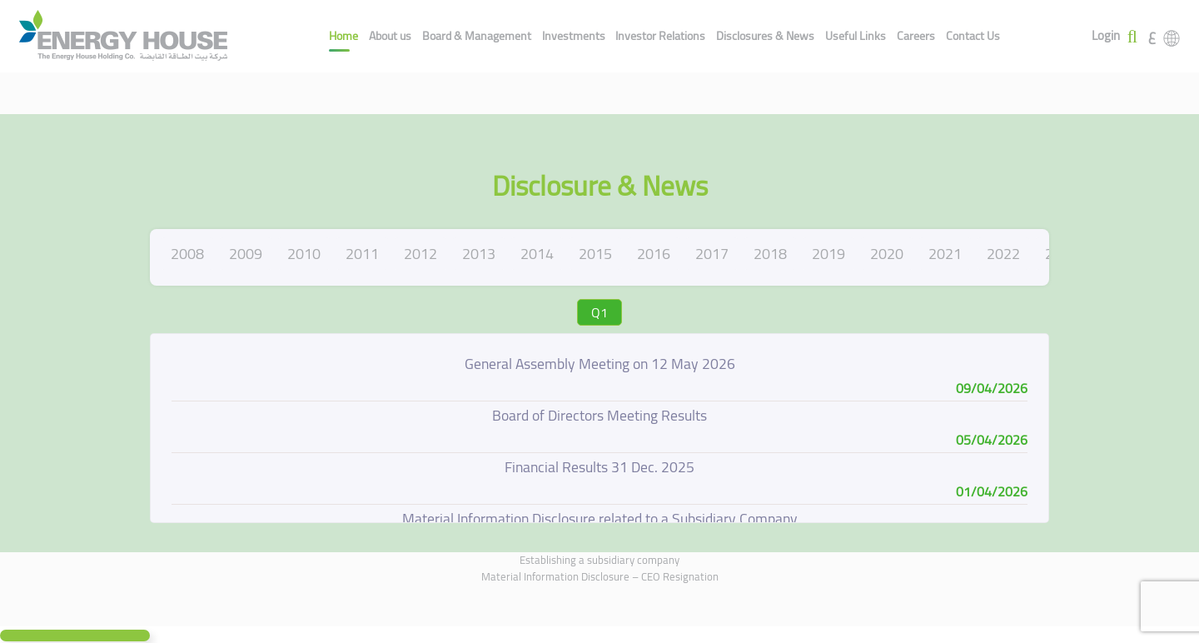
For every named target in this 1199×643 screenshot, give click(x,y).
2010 (304, 253)
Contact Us (973, 36)
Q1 (599, 312)
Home (343, 36)
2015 (595, 253)
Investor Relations (660, 36)
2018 (770, 253)
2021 (945, 253)
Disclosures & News (765, 36)
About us (390, 36)
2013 (478, 253)
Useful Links (855, 36)
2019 (828, 253)
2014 (537, 253)
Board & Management (476, 36)
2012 (420, 253)
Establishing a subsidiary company (599, 560)
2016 (653, 253)
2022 (1003, 253)
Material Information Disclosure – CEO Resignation (600, 576)
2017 (712, 253)
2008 (187, 253)
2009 (245, 253)
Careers (916, 36)
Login (1106, 36)
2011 (362, 253)
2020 (886, 253)
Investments (573, 36)
